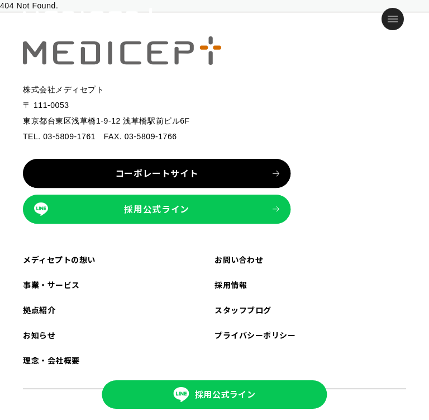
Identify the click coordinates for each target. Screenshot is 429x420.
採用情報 (230, 284)
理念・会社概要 (51, 360)
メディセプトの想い (59, 259)
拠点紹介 (39, 309)
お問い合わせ (238, 259)
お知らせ (39, 335)
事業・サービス (51, 284)
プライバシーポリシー (255, 335)
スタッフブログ (242, 309)
